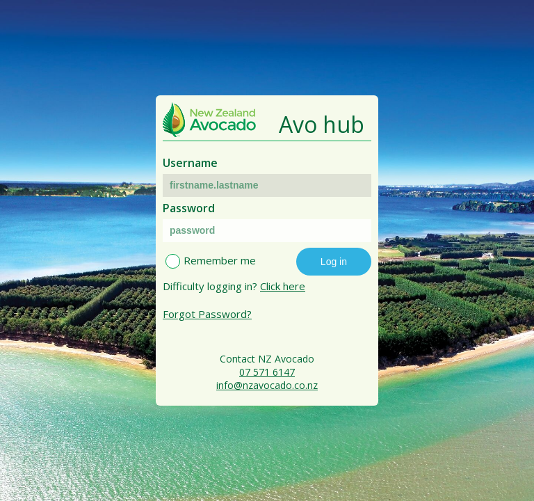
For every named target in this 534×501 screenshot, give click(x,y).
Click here (282, 286)
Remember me (220, 260)
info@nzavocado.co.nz (267, 385)
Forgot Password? (207, 314)
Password (189, 208)
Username (190, 162)
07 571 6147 (267, 372)
